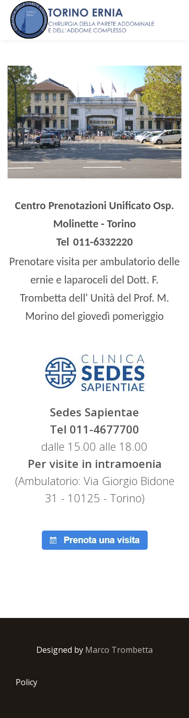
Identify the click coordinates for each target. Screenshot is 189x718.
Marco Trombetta (119, 609)
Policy (26, 641)
